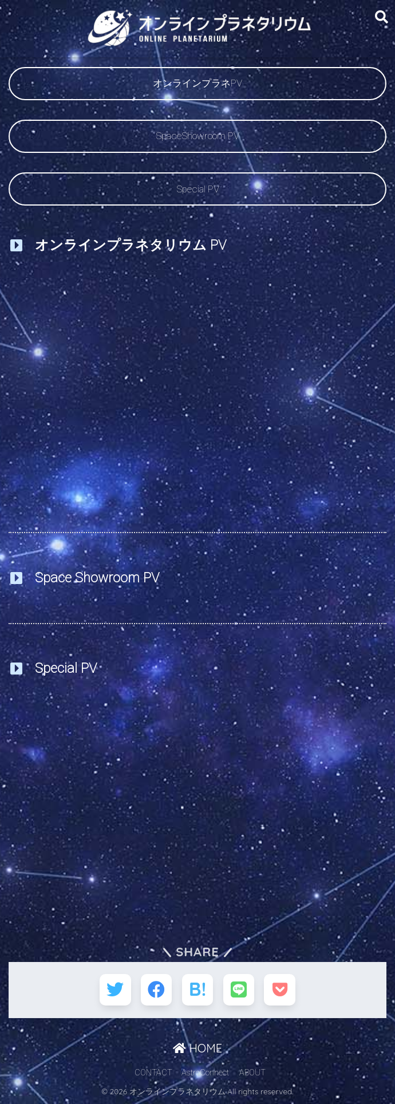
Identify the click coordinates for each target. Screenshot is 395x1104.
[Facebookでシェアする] (156, 990)
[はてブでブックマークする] (198, 990)
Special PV (197, 189)
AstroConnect (205, 1073)
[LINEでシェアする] (239, 990)
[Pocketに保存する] (281, 990)
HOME (197, 1049)
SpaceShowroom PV (197, 135)
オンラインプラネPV (197, 83)
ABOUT (252, 1073)
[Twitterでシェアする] (114, 990)
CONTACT (153, 1073)
